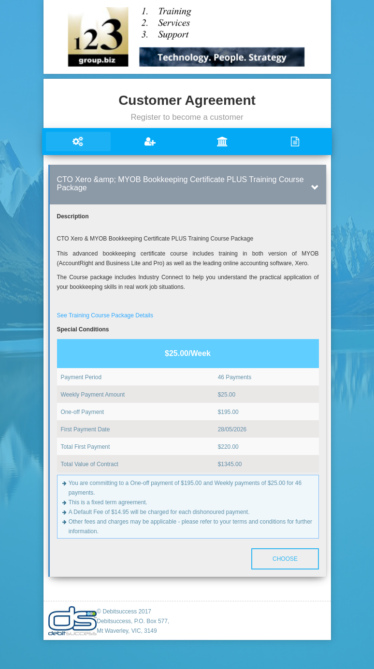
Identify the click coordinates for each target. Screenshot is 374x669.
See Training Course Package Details (105, 315)
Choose (284, 558)
